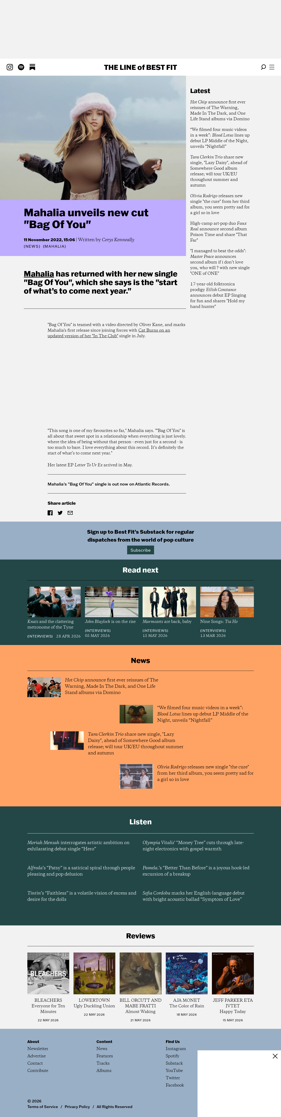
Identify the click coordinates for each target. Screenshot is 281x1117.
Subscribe (140, 550)
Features (104, 1056)
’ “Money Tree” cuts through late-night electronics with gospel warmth (193, 846)
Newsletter (37, 1049)
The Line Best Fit (140, 67)
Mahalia (39, 273)
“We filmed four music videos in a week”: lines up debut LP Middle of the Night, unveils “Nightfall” (220, 138)
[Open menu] (271, 67)
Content (104, 1041)
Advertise (36, 1056)
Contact (35, 1063)
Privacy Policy (77, 1106)
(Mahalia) (54, 246)
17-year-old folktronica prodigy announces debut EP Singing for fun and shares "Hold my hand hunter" (218, 295)
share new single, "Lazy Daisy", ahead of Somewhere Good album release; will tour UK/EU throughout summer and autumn (218, 171)
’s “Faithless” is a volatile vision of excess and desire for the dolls (81, 896)
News (32, 246)
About (33, 1041)
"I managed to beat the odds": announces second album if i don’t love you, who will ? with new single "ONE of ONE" (220, 262)
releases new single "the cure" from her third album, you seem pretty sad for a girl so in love (220, 204)
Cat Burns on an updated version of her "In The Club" (109, 333)
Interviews (40, 636)
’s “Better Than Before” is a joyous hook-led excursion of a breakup (196, 871)
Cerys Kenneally (118, 240)
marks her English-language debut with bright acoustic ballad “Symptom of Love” (194, 896)
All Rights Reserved (114, 1106)
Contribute (37, 1071)
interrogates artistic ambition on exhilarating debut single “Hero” (78, 846)
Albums (103, 1071)
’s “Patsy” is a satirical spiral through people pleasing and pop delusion (81, 871)
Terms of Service (42, 1106)
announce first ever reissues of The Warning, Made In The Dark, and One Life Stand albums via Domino (219, 110)
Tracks (103, 1063)
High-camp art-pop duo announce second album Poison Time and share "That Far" (218, 232)
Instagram (176, 1049)
